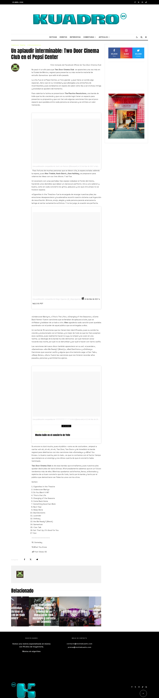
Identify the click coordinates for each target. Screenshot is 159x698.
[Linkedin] (146, 687)
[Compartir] (24, 559)
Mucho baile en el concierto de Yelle (52, 435)
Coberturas (88, 37)
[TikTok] (146, 2)
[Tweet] (30, 559)
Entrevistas (75, 37)
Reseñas (22, 45)
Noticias (53, 37)
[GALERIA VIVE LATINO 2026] (86, 612)
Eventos (63, 37)
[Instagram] (142, 2)
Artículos (103, 37)
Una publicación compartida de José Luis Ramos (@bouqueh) (55, 166)
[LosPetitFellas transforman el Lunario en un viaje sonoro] (26, 612)
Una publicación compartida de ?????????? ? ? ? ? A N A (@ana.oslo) (58, 419)
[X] (139, 2)
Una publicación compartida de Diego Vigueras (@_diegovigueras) (57, 299)
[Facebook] (135, 2)
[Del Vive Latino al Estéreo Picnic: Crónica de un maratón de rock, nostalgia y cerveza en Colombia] (56, 612)
